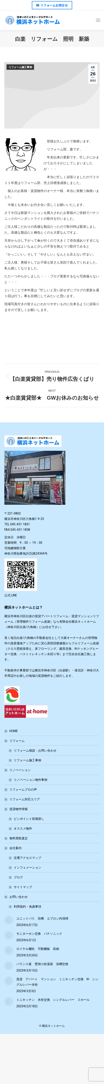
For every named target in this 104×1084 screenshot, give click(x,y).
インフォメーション (27, 867)
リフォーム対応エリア (24, 799)
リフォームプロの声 (23, 789)
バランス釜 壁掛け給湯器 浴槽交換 (42, 964)
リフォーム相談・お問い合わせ (35, 750)
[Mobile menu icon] (98, 20)
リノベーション (18, 770)
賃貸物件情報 (16, 809)
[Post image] (8, 920)
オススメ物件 (23, 828)
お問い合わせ (16, 896)
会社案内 (13, 848)
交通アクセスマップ (27, 857)
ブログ (18, 877)
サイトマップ (23, 887)
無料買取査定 (18, 838)
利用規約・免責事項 (27, 906)
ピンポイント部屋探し (29, 818)
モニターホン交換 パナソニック (39, 933)
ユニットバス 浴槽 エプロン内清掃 (42, 918)
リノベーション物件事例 (30, 779)
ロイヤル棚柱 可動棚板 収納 (37, 949)
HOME (13, 731)
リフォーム (15, 740)
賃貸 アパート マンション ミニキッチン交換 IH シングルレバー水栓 (57, 981)
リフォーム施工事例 (20, 67)
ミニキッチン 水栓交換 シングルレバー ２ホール (53, 999)
